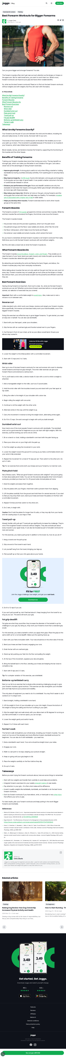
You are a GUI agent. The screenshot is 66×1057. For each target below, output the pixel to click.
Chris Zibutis (18, 858)
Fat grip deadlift (9, 118)
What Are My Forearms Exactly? (13, 95)
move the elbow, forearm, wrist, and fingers (32, 254)
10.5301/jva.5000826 (30, 817)
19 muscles (23, 212)
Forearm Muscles (8, 100)
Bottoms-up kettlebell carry (13, 120)
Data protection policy (33, 1024)
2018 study (26, 178)
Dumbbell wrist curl (11, 111)
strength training (41, 783)
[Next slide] (62, 927)
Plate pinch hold (9, 113)
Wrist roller (8, 109)
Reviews (32, 1010)
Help (33, 1027)
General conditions (33, 1021)
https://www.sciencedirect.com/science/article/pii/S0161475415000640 (28, 822)
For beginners (50, 904)
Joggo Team (12, 20)
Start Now (59, 3)
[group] (22, 900)
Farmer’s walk (9, 122)
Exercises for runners (9, 12)
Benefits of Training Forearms (12, 98)
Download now (33, 600)
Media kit (33, 1017)
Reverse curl (8, 106)
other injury (58, 794)
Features (33, 1007)
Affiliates (33, 1014)
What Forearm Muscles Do (11, 102)
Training (20, 12)
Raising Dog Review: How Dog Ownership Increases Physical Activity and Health (19, 909)
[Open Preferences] (3, 1054)
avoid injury (38, 295)
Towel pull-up (9, 115)
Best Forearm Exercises (10, 104)
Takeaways (6, 124)
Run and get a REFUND (33, 1053)
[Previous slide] (4, 927)
